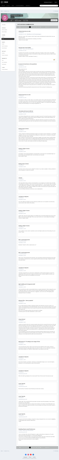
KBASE (13, 5)
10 (36, 447)
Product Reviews (5, 69)
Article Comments (5, 55)
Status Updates (4, 29)
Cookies (34, 457)
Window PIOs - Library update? (26, 300)
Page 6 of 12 (47, 447)
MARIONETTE (28, 5)
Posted (22, 34)
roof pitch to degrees (23, 196)
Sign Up (56, 2)
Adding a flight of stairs (24, 148)
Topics (3, 36)
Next (40, 447)
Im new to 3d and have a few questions (28, 64)
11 (38, 447)
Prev (20, 447)
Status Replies (4, 31)
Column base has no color (25, 31)
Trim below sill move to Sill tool (26, 111)
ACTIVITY (8, 5)
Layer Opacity (22, 383)
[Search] (44, 5)
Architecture (21, 32)
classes (20, 177)
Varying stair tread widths (25, 47)
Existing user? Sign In (48, 2)
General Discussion (22, 240)
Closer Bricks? (22, 319)
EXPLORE (3, 5)
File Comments (4, 62)
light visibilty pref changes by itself (27, 284)
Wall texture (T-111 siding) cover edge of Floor (29, 341)
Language (25, 457)
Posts (3, 38)
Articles (3, 53)
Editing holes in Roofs (24, 128)
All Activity (3, 24)
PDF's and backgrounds (24, 239)
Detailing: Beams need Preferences (27, 429)
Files (3, 60)
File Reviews (4, 64)
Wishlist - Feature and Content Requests (26, 48)
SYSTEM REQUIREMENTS (20, 5)
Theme (30, 457)
